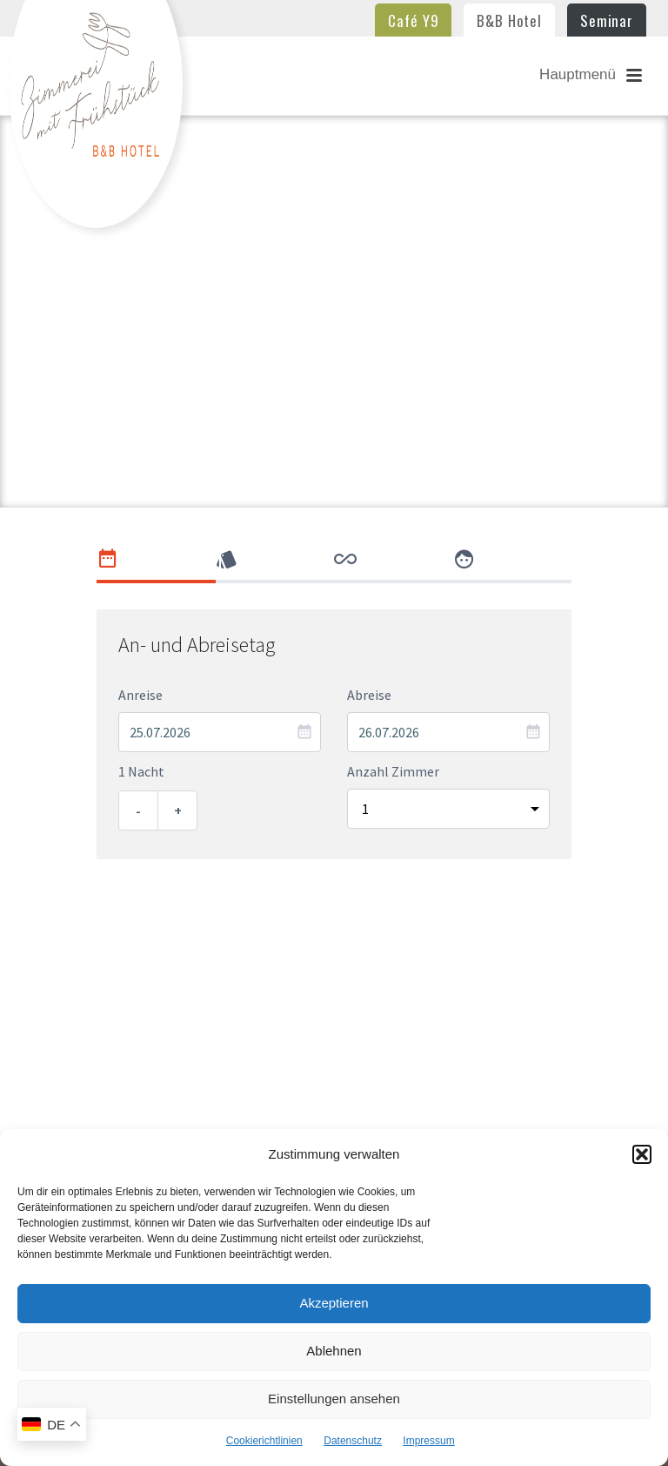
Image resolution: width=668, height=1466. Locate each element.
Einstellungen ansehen (334, 1398)
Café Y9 (413, 20)
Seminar (606, 20)
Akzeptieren (333, 1302)
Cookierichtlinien (264, 1441)
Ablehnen (333, 1350)
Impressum (428, 1441)
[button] (642, 1154)
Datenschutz (353, 1441)
